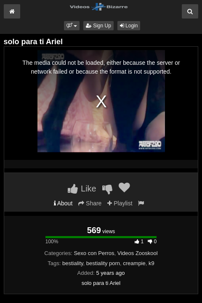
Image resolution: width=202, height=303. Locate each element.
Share (89, 203)
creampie (134, 263)
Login (129, 26)
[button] (72, 25)
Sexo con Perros (94, 253)
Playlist (119, 203)
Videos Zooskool (137, 253)
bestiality (72, 263)
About (63, 203)
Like (82, 188)
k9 (151, 263)
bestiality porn (103, 263)
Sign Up (98, 26)
